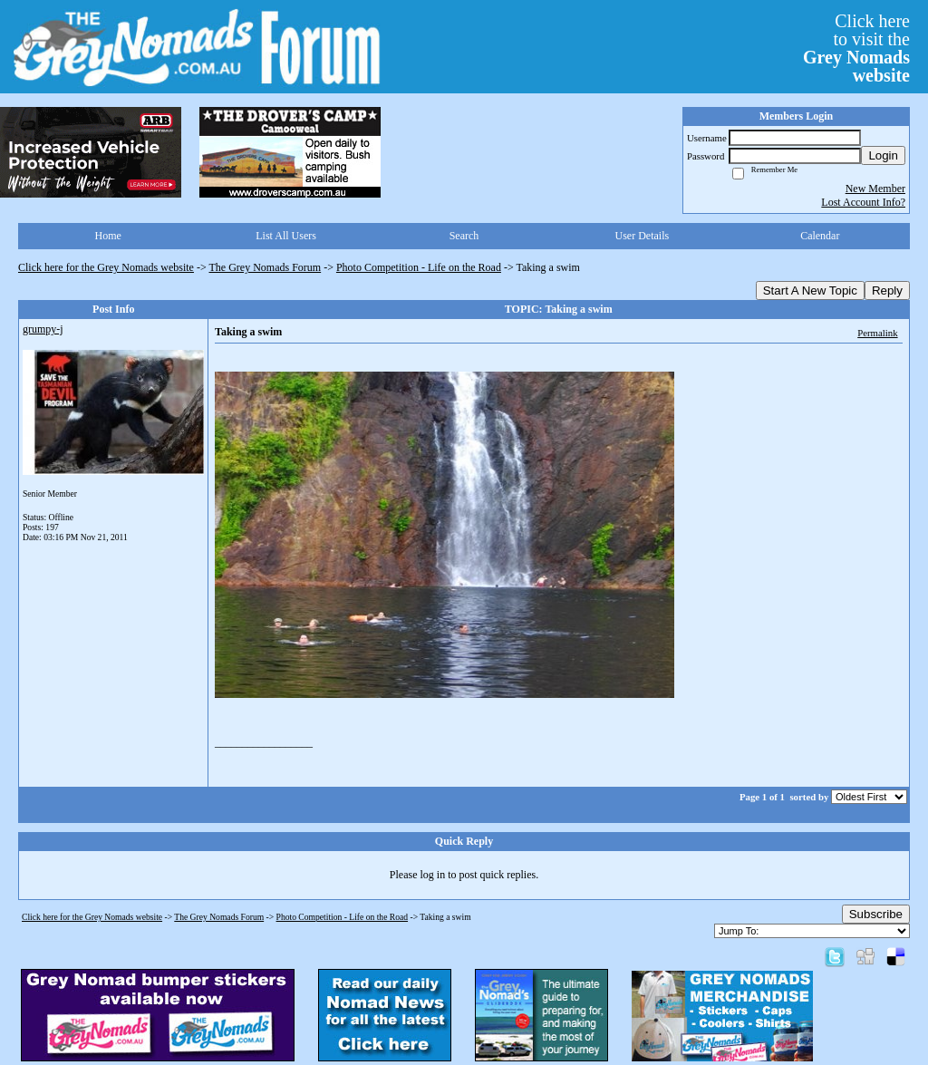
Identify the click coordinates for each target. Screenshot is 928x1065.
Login (883, 155)
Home (108, 235)
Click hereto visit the (856, 48)
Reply (887, 290)
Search (464, 235)
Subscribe (876, 914)
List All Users (286, 235)
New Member (875, 188)
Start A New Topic (810, 290)
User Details (642, 235)
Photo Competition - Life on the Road (418, 267)
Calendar (819, 235)
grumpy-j (43, 329)
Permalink (877, 332)
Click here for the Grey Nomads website (106, 267)
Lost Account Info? (863, 202)
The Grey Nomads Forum (265, 267)
